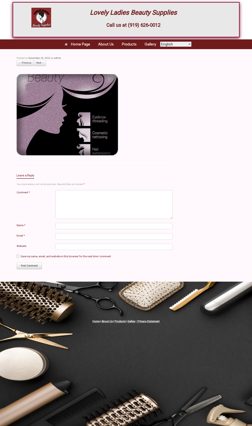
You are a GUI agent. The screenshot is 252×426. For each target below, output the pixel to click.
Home (96, 321)
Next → (40, 63)
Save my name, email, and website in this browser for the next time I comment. (66, 256)
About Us (106, 44)
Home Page (77, 44)
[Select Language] (175, 44)
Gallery (150, 44)
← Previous (25, 63)
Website (21, 246)
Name (21, 225)
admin (57, 58)
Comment (23, 192)
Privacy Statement (148, 321)
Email (21, 235)
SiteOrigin (123, 418)
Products (129, 44)
